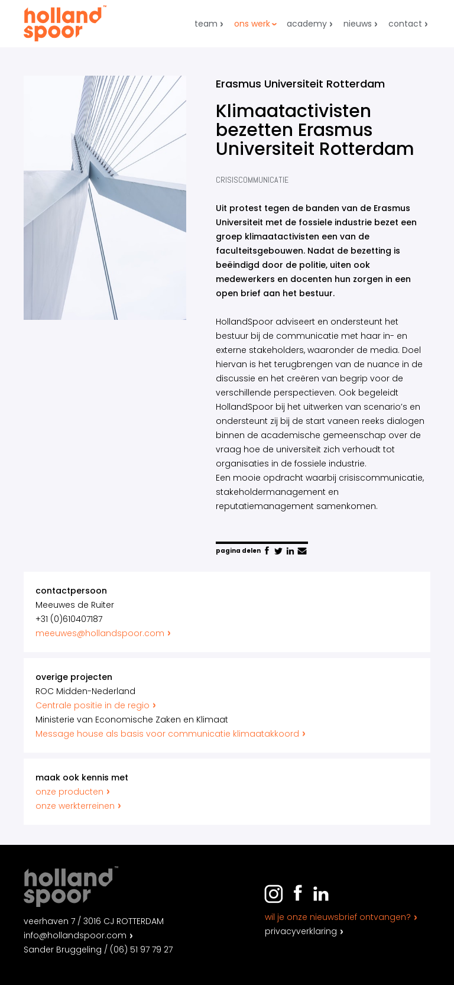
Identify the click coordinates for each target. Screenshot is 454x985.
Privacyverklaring (301, 931)
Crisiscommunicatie (252, 179)
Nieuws (357, 24)
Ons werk (252, 24)
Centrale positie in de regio (96, 705)
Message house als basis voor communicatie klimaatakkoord (171, 734)
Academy (307, 24)
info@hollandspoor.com (75, 935)
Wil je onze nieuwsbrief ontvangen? (338, 917)
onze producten (73, 792)
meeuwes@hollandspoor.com (104, 633)
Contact (405, 24)
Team (206, 24)
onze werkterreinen (79, 806)
